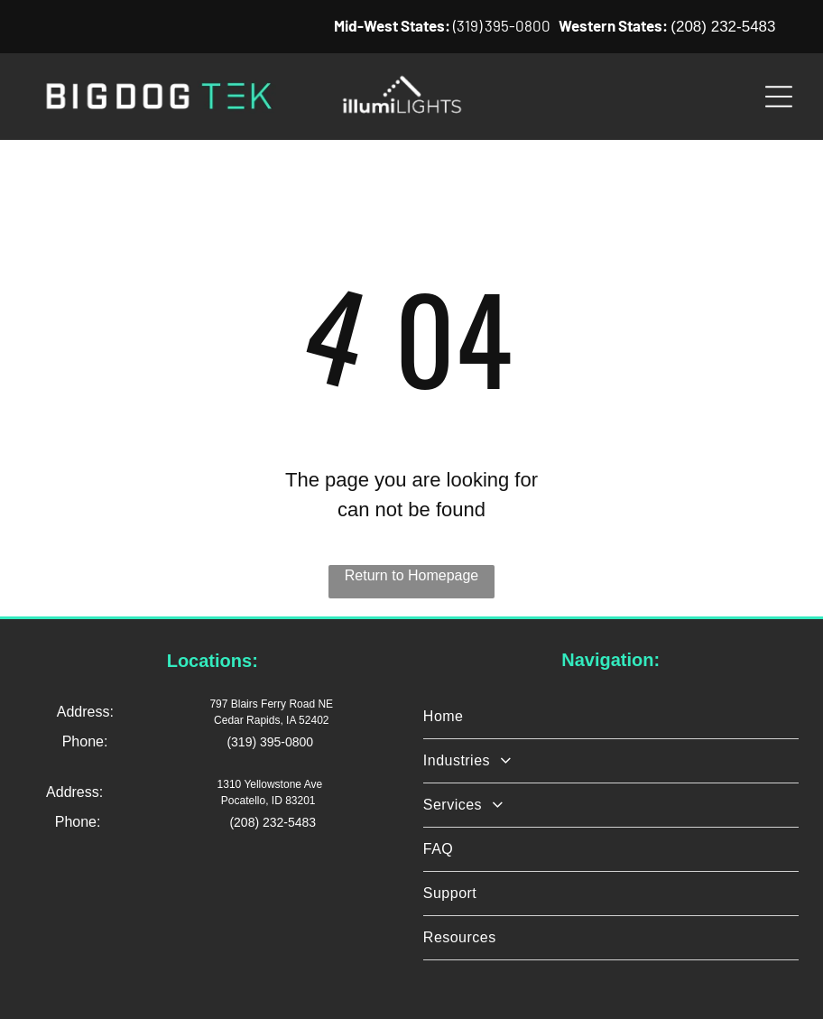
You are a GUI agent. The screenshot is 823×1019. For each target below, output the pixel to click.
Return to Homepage (412, 575)
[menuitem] (611, 717)
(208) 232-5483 (722, 26)
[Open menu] (778, 96)
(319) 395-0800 (501, 25)
